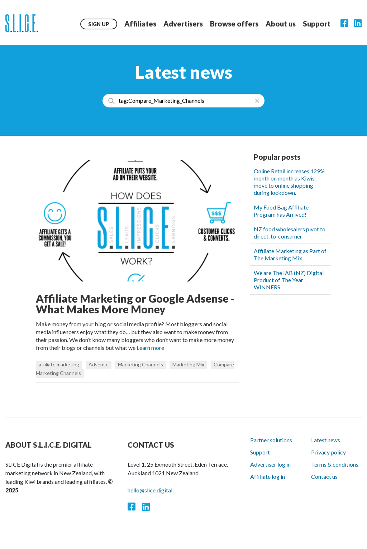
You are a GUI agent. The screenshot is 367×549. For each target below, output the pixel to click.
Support (316, 23)
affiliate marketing (59, 364)
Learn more (150, 347)
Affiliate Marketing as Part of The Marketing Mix (290, 254)
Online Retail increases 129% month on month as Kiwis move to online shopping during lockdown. (289, 182)
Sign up (98, 24)
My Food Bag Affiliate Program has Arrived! (281, 211)
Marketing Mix (188, 364)
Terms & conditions (334, 464)
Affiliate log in (267, 476)
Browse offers (234, 23)
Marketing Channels (140, 364)
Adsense (99, 364)
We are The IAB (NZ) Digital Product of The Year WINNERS (289, 279)
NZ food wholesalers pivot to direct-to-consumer (289, 233)
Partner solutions (271, 440)
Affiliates (140, 23)
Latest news (325, 440)
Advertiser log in (270, 464)
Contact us (324, 476)
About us (281, 23)
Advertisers (183, 23)
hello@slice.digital (150, 490)
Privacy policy (328, 452)
